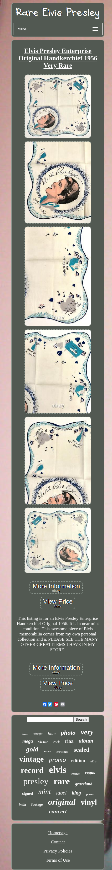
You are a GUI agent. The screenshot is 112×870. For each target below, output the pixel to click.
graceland (84, 784)
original (61, 802)
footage (37, 805)
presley (35, 781)
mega (27, 741)
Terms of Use (58, 860)
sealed (81, 749)
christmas (63, 751)
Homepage (58, 832)
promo (57, 759)
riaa (69, 741)
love (25, 734)
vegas (90, 772)
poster (90, 794)
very (87, 732)
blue (51, 733)
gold (32, 749)
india (22, 805)
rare (62, 781)
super (47, 751)
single (38, 734)
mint (44, 792)
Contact (58, 841)
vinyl (89, 802)
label (61, 793)
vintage (31, 759)
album (86, 741)
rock (56, 742)
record (32, 770)
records (76, 773)
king (76, 793)
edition (78, 760)
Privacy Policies (57, 851)
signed (27, 793)
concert (58, 811)
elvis (57, 770)
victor (43, 741)
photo (68, 732)
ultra (93, 761)
